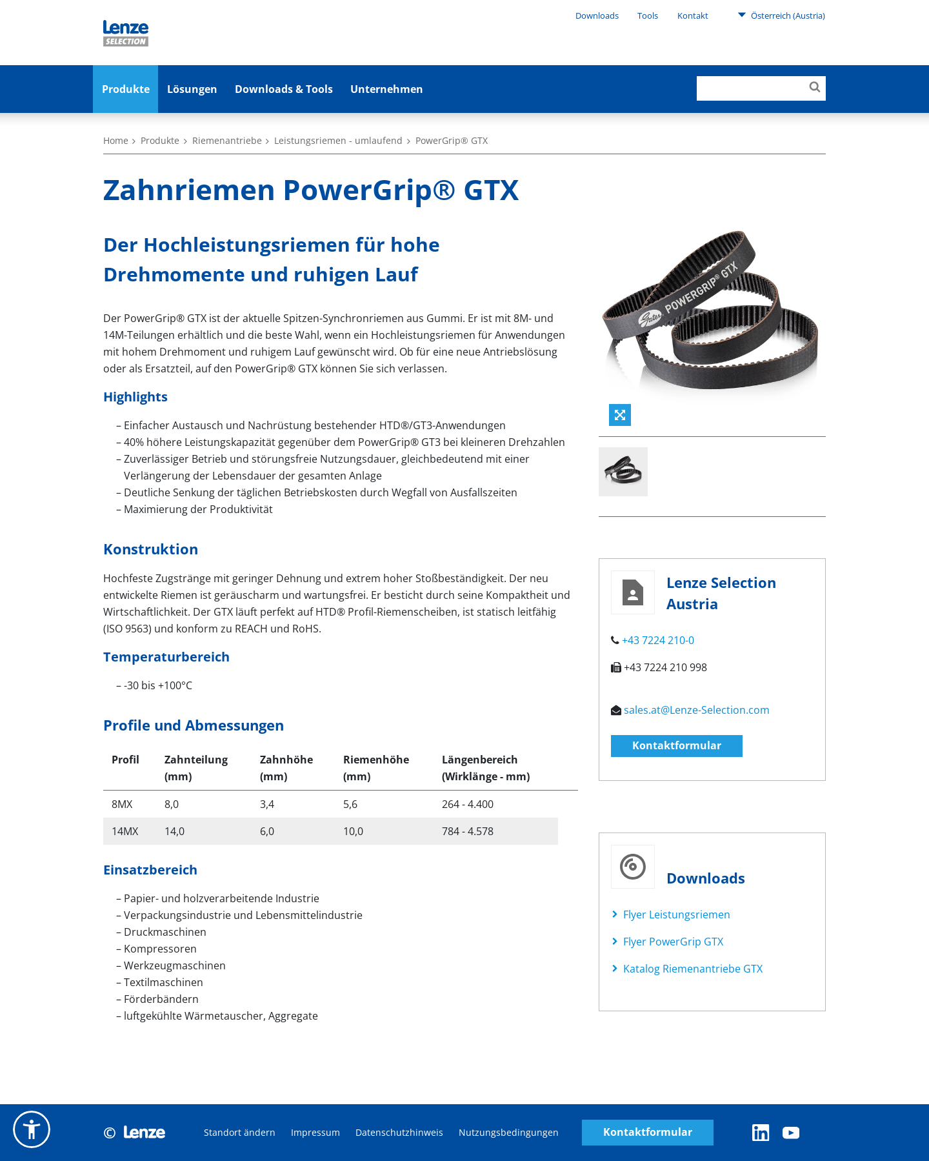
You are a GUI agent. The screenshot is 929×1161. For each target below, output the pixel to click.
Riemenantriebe (227, 140)
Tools (647, 15)
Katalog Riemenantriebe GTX (693, 969)
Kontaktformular (676, 745)
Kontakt (692, 15)
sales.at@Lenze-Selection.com (697, 710)
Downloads (597, 15)
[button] (31, 1129)
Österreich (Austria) (781, 14)
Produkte (126, 89)
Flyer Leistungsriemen (676, 914)
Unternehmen (386, 89)
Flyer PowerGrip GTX (673, 941)
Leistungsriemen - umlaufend (338, 140)
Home (115, 140)
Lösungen (192, 89)
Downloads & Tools (284, 89)
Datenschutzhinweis (399, 1132)
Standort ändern (239, 1132)
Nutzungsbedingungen (509, 1132)
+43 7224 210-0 (658, 640)
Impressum (315, 1132)
